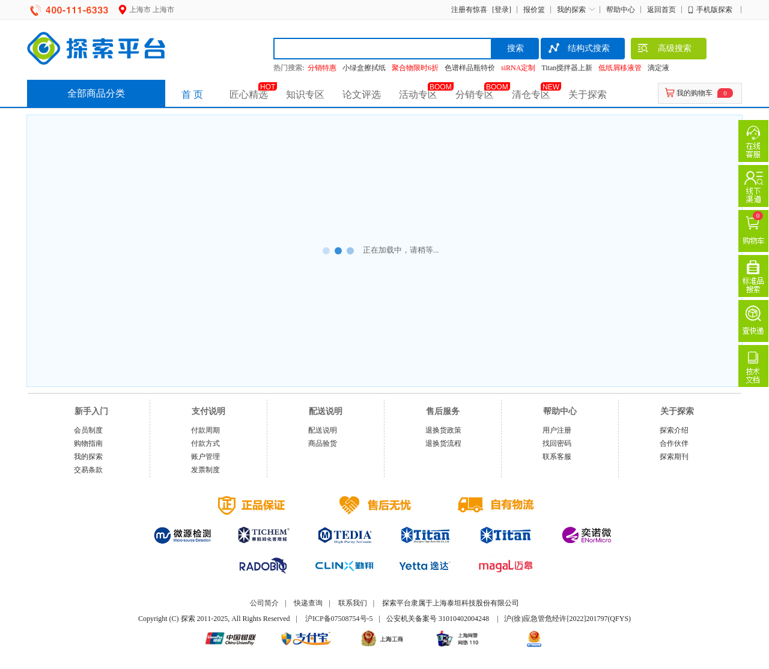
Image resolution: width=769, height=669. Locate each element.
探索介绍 (674, 430)
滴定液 (658, 68)
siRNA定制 (518, 68)
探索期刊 (674, 456)
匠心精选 (248, 94)
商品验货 (322, 443)
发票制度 (205, 470)
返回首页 (661, 9)
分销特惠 (322, 68)
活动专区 (418, 94)
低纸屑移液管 (620, 68)
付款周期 (205, 430)
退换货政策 (443, 430)
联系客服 (557, 456)
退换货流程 (443, 443)
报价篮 (534, 9)
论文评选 (361, 94)
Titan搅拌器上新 (566, 68)
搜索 (515, 48)
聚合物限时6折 (415, 68)
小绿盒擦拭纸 (364, 68)
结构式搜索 (578, 49)
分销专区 (474, 94)
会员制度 (88, 430)
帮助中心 (620, 9)
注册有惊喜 (469, 9)
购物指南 (88, 443)
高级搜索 (664, 49)
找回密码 (557, 443)
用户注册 (557, 430)
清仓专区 (531, 94)
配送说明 (322, 430)
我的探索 (571, 9)
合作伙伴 (674, 443)
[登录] (500, 9)
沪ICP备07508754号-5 (339, 618)
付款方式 (205, 443)
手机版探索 (714, 9)
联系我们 (352, 603)
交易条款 (88, 470)
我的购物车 (694, 93)
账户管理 (205, 456)
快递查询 (308, 603)
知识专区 (305, 94)
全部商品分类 (96, 93)
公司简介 (264, 603)
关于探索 (587, 94)
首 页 (192, 94)
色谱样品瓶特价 (470, 68)
